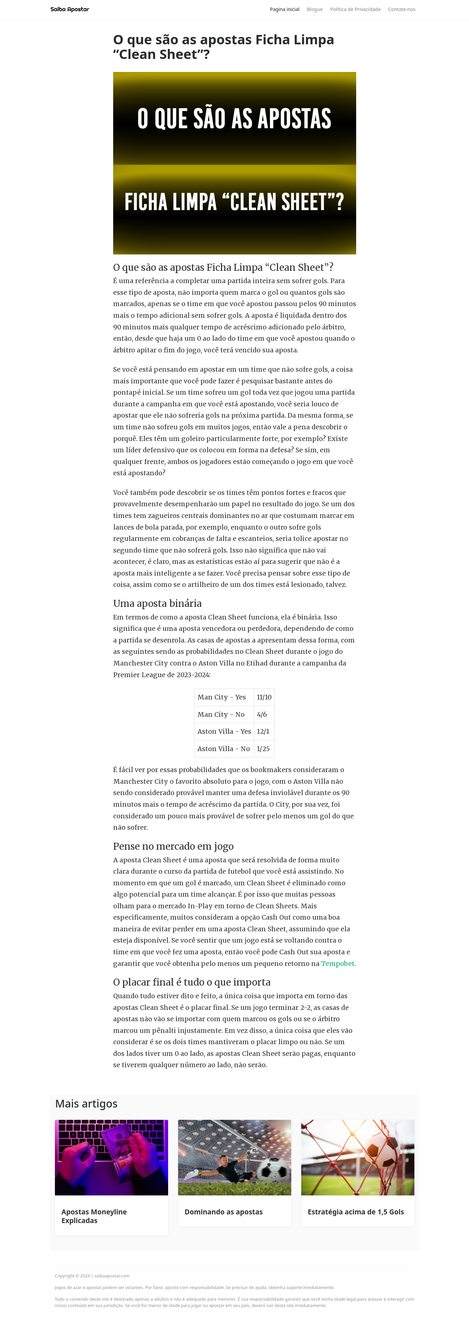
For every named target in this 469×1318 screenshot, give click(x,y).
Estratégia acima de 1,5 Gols (356, 1211)
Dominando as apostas (224, 1211)
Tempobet (337, 964)
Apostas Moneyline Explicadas (94, 1216)
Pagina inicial (285, 9)
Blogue (315, 9)
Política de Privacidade (355, 9)
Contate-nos (401, 9)
